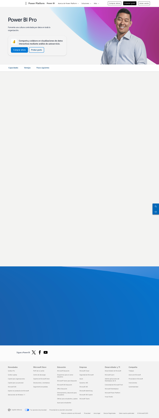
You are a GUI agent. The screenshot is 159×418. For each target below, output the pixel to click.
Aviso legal (97, 413)
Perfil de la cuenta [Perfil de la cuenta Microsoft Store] (38, 371)
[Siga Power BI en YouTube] (46, 352)
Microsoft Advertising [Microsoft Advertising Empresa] (86, 391)
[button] (19, 50)
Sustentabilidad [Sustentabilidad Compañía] (133, 387)
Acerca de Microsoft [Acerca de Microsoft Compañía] (135, 375)
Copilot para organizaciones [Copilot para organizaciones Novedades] (16, 379)
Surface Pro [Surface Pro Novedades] (11, 371)
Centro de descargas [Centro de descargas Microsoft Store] (39, 375)
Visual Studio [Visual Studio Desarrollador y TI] (109, 397)
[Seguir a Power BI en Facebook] (40, 352)
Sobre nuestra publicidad (126, 413)
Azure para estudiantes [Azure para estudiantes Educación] (64, 403)
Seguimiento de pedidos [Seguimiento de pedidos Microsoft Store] (40, 387)
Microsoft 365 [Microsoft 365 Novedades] (12, 387)
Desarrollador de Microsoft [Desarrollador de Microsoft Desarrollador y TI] (113, 371)
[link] (13, 68)
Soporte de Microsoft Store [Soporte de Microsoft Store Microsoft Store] (41, 379)
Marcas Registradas (110, 413)
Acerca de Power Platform (67, 3)
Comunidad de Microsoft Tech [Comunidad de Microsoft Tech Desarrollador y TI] (114, 385)
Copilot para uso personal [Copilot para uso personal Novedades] (15, 383)
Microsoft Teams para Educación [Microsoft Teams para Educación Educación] (67, 381)
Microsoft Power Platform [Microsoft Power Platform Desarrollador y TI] (112, 393)
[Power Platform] (36, 3)
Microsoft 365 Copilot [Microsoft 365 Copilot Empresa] (86, 395)
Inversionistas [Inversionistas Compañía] (133, 383)
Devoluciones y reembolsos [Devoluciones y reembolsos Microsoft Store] (41, 383)
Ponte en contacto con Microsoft (71, 413)
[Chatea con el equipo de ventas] (155, 206)
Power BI (51, 3)
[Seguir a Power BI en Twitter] (34, 352)
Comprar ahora (114, 3)
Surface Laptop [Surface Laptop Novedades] (12, 375)
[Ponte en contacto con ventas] (155, 211)
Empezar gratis (129, 3)
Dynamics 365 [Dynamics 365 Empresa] (84, 383)
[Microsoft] (16, 3)
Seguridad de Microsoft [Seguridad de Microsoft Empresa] (87, 375)
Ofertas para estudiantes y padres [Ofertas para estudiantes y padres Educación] (67, 399)
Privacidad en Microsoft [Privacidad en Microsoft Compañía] (136, 379)
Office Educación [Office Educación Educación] (62, 389)
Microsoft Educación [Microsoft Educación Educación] (63, 371)
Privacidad (87, 413)
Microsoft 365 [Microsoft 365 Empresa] (84, 387)
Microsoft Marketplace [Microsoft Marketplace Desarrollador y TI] (112, 389)
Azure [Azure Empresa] (81, 379)
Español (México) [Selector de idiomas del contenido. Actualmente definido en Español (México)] (17, 410)
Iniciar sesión (144, 3)
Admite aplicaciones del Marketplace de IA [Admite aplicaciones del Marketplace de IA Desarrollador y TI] (112, 380)
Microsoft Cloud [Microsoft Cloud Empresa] (84, 371)
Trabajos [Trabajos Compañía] (131, 371)
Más (95, 3)
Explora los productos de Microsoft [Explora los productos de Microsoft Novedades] (18, 391)
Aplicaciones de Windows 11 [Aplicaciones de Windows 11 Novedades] (16, 395)
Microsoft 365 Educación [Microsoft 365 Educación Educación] (64, 385)
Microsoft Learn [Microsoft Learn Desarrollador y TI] (109, 375)
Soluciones (85, 3)
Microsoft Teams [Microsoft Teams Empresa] (85, 399)
